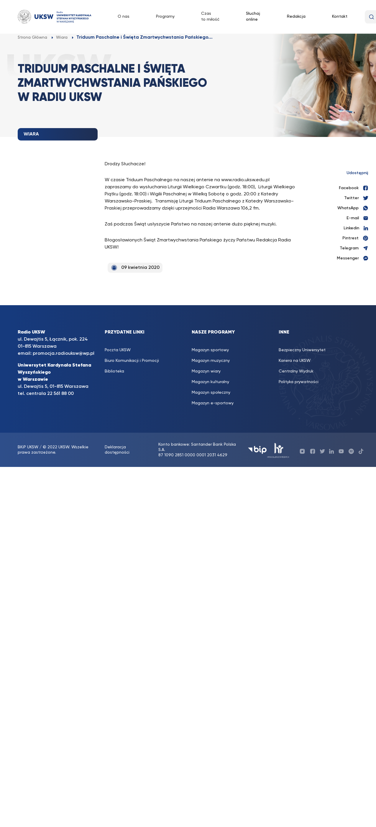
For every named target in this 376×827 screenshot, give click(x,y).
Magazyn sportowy (210, 350)
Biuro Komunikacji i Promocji (132, 361)
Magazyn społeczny (211, 392)
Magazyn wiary (206, 371)
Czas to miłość (210, 17)
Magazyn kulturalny (210, 382)
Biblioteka (114, 371)
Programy (165, 16)
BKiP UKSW (29, 447)
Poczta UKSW (118, 350)
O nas (123, 16)
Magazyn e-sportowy (213, 403)
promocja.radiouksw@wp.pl (63, 353)
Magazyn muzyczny (211, 361)
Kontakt (339, 16)
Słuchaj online (253, 17)
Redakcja (296, 16)
